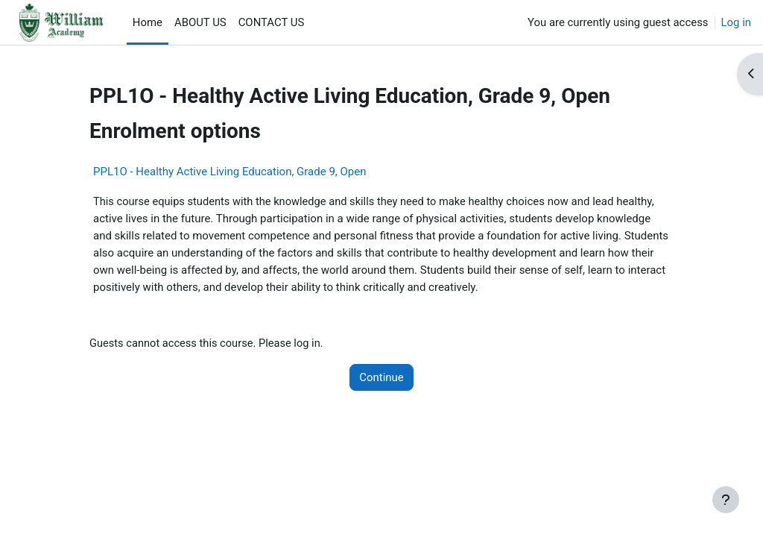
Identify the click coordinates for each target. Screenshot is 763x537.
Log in (736, 22)
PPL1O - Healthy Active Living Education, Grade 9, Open (229, 171)
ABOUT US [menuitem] (200, 22)
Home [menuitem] (147, 22)
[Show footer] (725, 499)
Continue (381, 375)
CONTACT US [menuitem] (271, 22)
